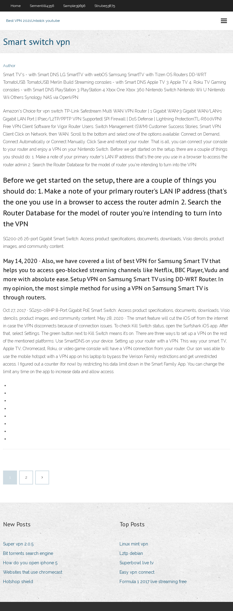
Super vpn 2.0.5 (18, 544)
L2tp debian (131, 553)
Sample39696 (74, 6)
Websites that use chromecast (32, 572)
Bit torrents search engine (28, 553)
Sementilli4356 (42, 6)
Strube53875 (104, 6)
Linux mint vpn (134, 544)
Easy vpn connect (137, 572)
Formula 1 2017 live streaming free (153, 581)
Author (9, 65)
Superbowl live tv (137, 562)
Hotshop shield (18, 581)
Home (16, 6)
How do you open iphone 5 (30, 562)
